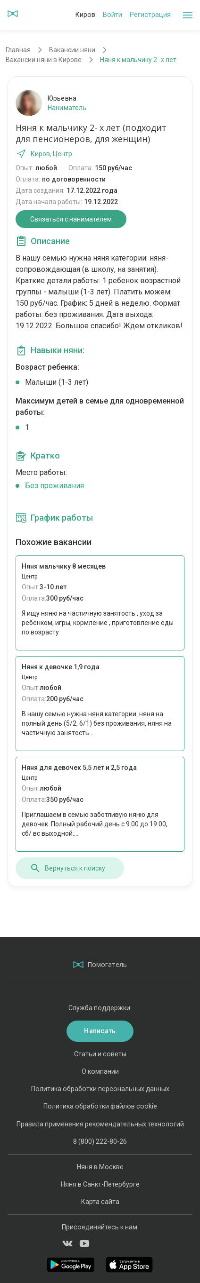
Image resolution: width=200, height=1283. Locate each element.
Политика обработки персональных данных (100, 1089)
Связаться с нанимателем (71, 219)
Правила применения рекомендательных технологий (100, 1124)
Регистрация (150, 14)
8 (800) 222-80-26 (100, 1141)
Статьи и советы (100, 1054)
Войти (112, 14)
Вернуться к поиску (67, 868)
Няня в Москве (100, 1167)
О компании (100, 1071)
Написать (100, 1031)
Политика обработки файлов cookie (100, 1106)
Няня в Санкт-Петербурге (100, 1184)
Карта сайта (100, 1201)
